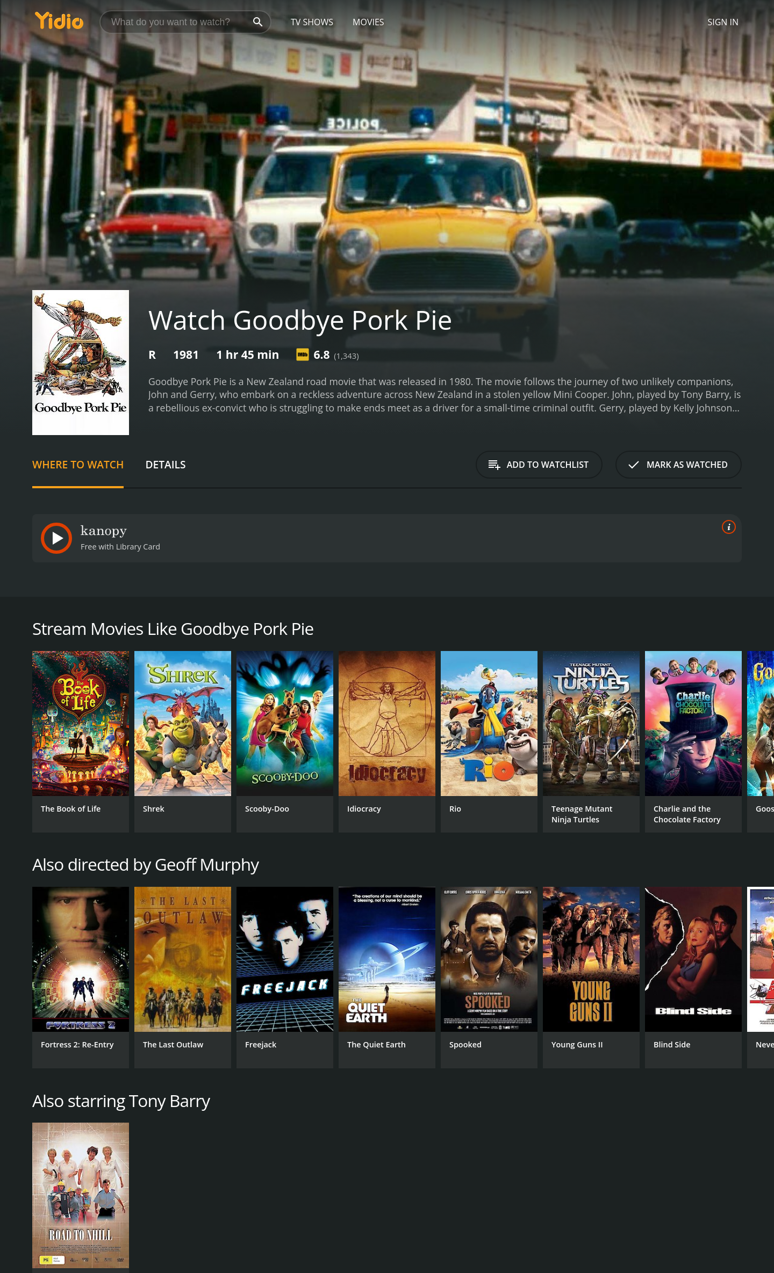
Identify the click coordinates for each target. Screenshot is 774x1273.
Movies (368, 22)
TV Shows (312, 22)
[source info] (727, 527)
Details (165, 464)
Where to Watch (78, 464)
